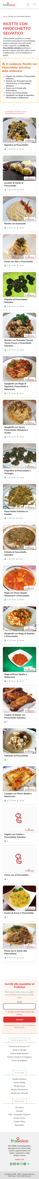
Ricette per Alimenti (19, 1093)
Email (19, 1002)
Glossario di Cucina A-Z (19, 1046)
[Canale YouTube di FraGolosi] (24, 1164)
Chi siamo (19, 1107)
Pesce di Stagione (19, 1060)
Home (5, 16)
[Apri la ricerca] (28, 4)
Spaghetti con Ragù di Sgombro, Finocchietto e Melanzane (20, 96)
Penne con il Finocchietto (17, 93)
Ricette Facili (19, 1086)
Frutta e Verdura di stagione (19, 1057)
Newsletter (19, 1125)
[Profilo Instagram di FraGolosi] (21, 1164)
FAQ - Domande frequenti (20, 1114)
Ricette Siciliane (19, 1079)
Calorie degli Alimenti (19, 1053)
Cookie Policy (19, 1121)
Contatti (19, 1111)
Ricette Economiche (19, 1089)
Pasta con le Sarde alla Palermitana (16, 89)
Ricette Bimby (19, 1082)
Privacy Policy (19, 1118)
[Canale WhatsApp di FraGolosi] (28, 1164)
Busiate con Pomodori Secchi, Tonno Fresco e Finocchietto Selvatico (19, 83)
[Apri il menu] (34, 4)
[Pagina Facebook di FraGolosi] (14, 1164)
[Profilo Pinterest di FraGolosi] (18, 1164)
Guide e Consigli (19, 1050)
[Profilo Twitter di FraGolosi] (11, 1164)
